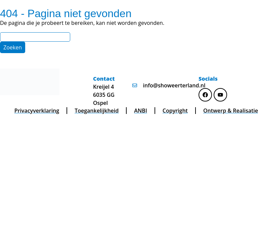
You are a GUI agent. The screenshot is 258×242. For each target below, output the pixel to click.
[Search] (35, 37)
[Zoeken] (12, 47)
